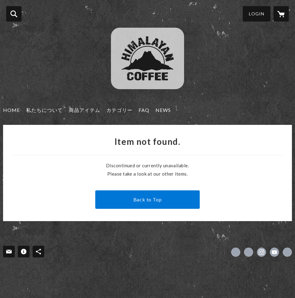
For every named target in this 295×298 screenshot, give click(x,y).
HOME (11, 110)
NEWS (163, 110)
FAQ (144, 110)
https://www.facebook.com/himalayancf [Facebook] (235, 252)
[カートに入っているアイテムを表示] (281, 14)
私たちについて (44, 110)
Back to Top (147, 199)
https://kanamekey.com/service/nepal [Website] (287, 252)
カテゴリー (119, 110)
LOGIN (256, 13)
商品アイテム (84, 110)
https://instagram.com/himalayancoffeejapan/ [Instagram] (261, 252)
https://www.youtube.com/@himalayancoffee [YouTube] (274, 252)
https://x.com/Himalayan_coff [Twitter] (248, 252)
